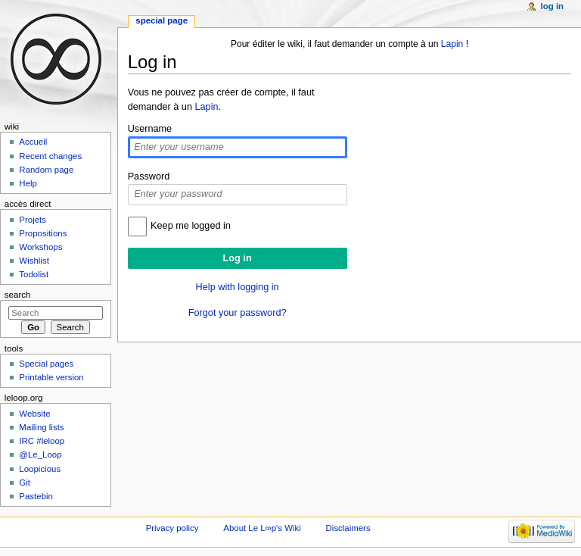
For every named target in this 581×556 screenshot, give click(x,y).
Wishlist (33, 260)
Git (24, 482)
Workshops (40, 246)
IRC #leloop (41, 440)
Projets (32, 219)
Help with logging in (237, 287)
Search (18, 294)
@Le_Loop (40, 454)
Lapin (452, 44)
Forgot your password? (237, 313)
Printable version (51, 377)
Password (149, 176)
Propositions (43, 233)
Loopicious (40, 468)
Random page (46, 169)
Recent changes (50, 156)
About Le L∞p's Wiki (261, 528)
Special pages (46, 363)
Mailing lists (41, 427)
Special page (161, 20)
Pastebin (36, 496)
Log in (552, 6)
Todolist (33, 274)
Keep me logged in (191, 225)
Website (34, 413)
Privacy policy (172, 528)
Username (150, 128)
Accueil (33, 141)
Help (28, 183)
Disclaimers (348, 528)
